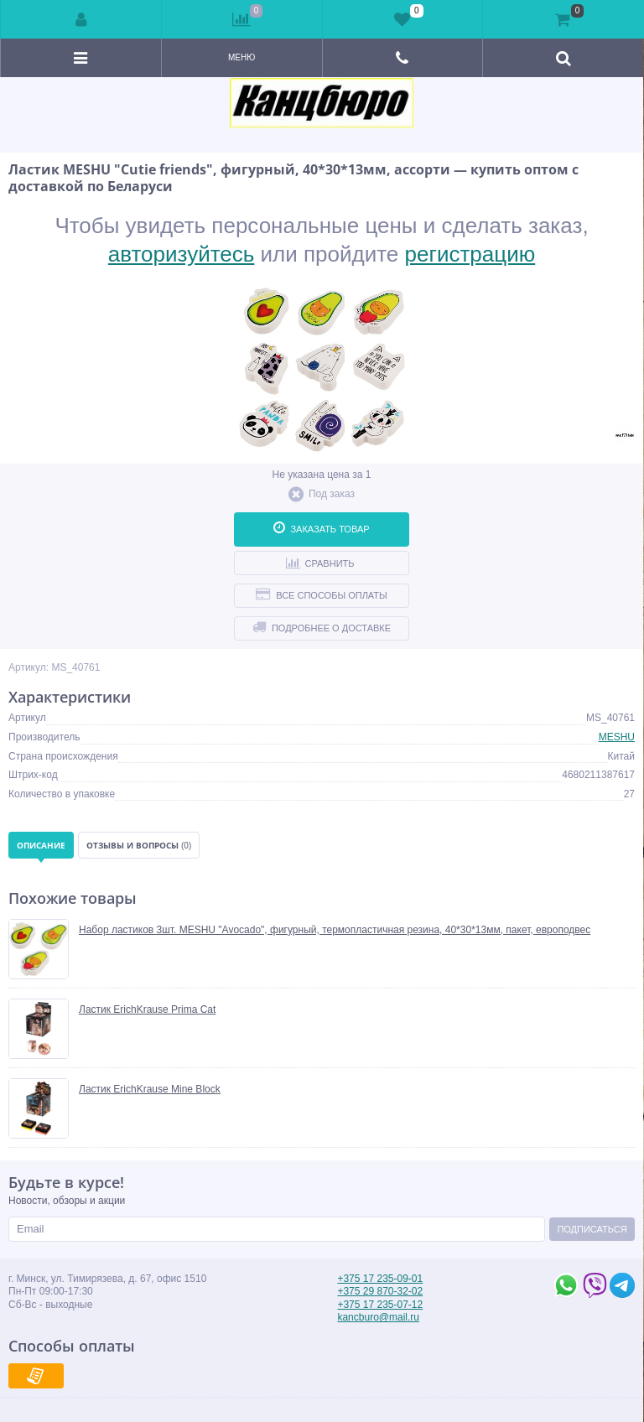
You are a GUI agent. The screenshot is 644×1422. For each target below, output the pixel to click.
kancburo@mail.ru (378, 1317)
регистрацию (470, 254)
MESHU (617, 737)
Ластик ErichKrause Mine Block (150, 1089)
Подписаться (591, 1229)
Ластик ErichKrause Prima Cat (147, 1009)
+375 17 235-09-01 (380, 1278)
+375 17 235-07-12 (380, 1304)
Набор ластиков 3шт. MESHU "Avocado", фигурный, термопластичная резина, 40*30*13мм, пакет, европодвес (334, 930)
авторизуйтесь (181, 254)
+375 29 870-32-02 (380, 1291)
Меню (241, 57)
